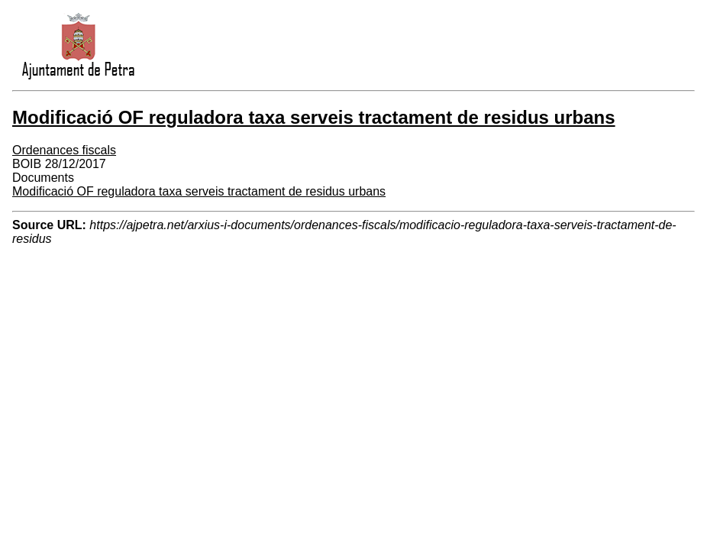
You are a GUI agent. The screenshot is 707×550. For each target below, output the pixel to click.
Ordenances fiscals (64, 150)
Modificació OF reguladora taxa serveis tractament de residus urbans (199, 191)
